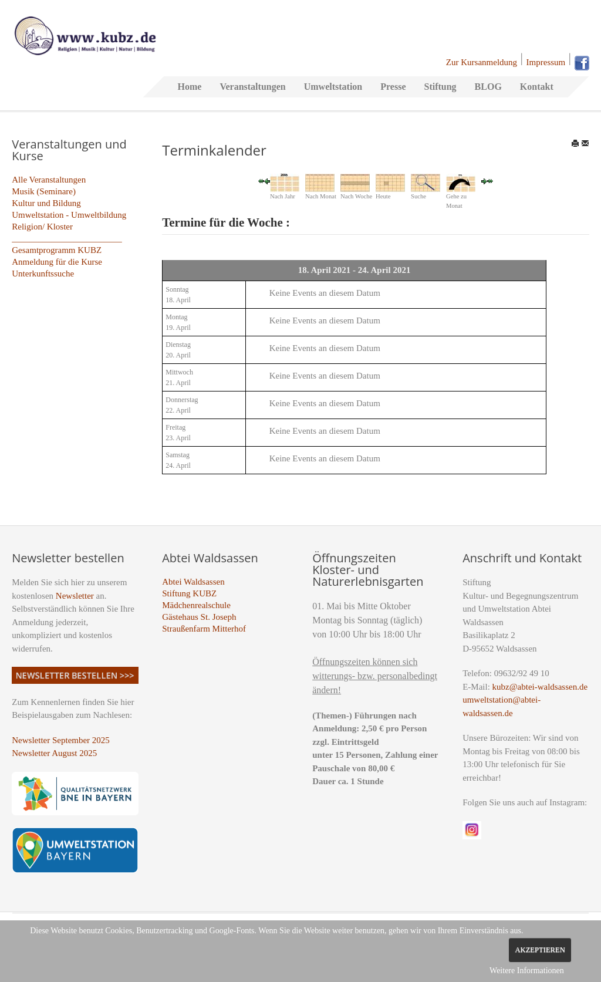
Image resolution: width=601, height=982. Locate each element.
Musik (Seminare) (44, 191)
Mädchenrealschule (196, 605)
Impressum (546, 62)
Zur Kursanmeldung (481, 62)
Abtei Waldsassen (193, 581)
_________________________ (67, 238)
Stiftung (440, 87)
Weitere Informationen (526, 970)
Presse (393, 87)
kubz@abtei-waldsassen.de (540, 686)
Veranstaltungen (252, 87)
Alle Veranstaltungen (49, 179)
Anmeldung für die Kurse (57, 261)
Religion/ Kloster (42, 226)
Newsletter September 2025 (61, 740)
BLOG (488, 87)
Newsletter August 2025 (54, 753)
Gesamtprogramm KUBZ (57, 250)
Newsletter (75, 595)
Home (190, 87)
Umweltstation (333, 87)
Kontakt (536, 87)
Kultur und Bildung (46, 203)
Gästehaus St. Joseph (199, 617)
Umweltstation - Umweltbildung (69, 215)
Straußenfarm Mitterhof (204, 628)
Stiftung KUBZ (189, 593)
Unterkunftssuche (43, 273)
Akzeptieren (540, 950)
